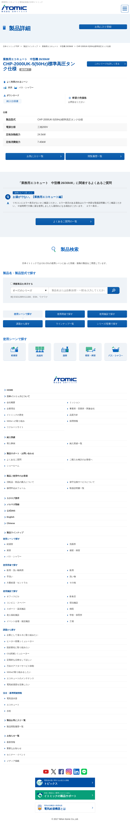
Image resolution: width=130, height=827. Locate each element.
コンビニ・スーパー (16, 606)
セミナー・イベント (16, 759)
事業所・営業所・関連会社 (82, 411)
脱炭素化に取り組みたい (18, 652)
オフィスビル (13, 600)
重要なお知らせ (14, 753)
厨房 (9, 553)
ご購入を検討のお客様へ (81, 462)
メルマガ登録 (13, 507)
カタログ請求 (13, 501)
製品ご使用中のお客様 (17, 478)
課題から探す (23, 325)
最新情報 (11, 747)
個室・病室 (75, 553)
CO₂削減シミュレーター (18, 658)
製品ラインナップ (15, 535)
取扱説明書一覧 (77, 491)
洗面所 (73, 547)
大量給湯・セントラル (17, 586)
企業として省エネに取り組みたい (22, 639)
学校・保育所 (76, 619)
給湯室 (10, 547)
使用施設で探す (107, 314)
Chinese (11, 526)
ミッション (75, 404)
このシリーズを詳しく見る (110, 64)
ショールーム (13, 468)
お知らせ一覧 (13, 741)
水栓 (9, 716)
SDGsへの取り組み (16, 423)
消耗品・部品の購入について (20, 485)
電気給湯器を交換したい (18, 689)
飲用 (72, 573)
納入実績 (11, 439)
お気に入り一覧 (48, 155)
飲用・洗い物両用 (15, 573)
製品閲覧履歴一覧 (15, 731)
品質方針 (74, 417)
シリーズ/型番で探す (107, 325)
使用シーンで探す (22, 314)
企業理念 (11, 411)
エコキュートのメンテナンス (20, 683)
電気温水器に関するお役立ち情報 (67, 787)
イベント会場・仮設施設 (18, 625)
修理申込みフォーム (16, 491)
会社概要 (11, 404)
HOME (10, 392)
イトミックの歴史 (15, 417)
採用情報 (74, 423)
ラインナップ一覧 (64, 325)
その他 (73, 586)
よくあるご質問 (14, 462)
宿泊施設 (74, 606)
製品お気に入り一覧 (16, 725)
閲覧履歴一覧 (91, 155)
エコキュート (13, 709)
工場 (72, 625)
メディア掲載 (13, 766)
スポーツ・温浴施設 (16, 613)
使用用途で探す (65, 314)
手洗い (10, 580)
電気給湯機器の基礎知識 (67, 813)
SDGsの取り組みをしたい (19, 677)
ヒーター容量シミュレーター (20, 645)
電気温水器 (12, 703)
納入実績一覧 (76, 446)
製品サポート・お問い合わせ (20, 456)
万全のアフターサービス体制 (20, 670)
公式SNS (11, 514)
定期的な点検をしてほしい (19, 664)
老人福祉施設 (13, 619)
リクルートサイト (15, 429)
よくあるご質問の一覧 (67, 221)
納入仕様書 (12, 101)
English (10, 520)
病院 (72, 613)
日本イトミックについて (18, 398)
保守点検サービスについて (82, 485)
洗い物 (73, 580)
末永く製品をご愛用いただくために (67, 800)
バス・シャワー (14, 560)
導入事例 (11, 446)
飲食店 (73, 600)
